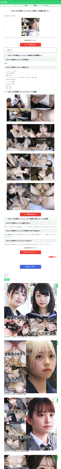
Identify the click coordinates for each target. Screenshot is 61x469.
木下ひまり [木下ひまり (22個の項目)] (5, 450)
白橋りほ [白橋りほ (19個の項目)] (35, 450)
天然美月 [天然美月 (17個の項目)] (25, 448)
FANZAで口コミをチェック (30, 250)
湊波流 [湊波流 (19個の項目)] (31, 450)
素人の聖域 (4, 2)
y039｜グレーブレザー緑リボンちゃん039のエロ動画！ (35, 323)
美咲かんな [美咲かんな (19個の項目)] (51, 450)
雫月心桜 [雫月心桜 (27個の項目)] (41, 452)
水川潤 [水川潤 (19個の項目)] (24, 450)
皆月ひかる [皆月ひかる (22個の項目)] (41, 450)
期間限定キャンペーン (13, 233)
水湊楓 (6, 273)
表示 (11, 49)
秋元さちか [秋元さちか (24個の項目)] (46, 450)
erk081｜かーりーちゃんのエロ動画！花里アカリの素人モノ (34, 413)
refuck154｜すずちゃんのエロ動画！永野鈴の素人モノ (34, 430)
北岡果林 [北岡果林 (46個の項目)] (20, 448)
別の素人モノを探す (30, 264)
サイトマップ (25, 462)
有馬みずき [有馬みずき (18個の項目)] (56, 448)
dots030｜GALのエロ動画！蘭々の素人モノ (34, 396)
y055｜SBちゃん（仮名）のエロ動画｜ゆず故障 (33, 303)
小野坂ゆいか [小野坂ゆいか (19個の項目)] (50, 448)
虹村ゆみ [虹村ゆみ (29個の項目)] (26, 452)
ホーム (16, 5)
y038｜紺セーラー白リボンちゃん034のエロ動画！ (34, 344)
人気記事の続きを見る (30, 440)
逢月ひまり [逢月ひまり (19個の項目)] (36, 452)
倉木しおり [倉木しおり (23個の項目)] (10, 448)
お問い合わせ (39, 462)
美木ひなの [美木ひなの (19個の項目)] (17, 452)
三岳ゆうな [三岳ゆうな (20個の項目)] (5, 448)
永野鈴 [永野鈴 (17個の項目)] (28, 450)
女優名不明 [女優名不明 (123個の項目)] (35, 448)
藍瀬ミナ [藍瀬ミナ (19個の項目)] (22, 452)
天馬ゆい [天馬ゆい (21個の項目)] (29, 448)
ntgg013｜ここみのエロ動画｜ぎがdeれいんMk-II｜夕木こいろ (34, 404)
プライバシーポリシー (32, 462)
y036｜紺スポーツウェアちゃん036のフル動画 (33, 364)
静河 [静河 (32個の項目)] (45, 452)
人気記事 (25, 5)
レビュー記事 (44, 5)
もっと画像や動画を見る (30, 213)
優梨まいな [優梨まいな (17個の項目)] (16, 448)
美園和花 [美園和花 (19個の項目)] (56, 450)
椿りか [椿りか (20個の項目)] (20, 450)
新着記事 (35, 5)
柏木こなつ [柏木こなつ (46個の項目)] (16, 450)
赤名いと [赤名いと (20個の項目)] (31, 452)
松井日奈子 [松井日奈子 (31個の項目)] (10, 450)
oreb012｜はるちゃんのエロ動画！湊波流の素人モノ (34, 421)
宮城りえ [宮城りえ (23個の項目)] (39, 448)
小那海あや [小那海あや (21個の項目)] (44, 448)
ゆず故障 (12, 83)
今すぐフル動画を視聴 (30, 44)
